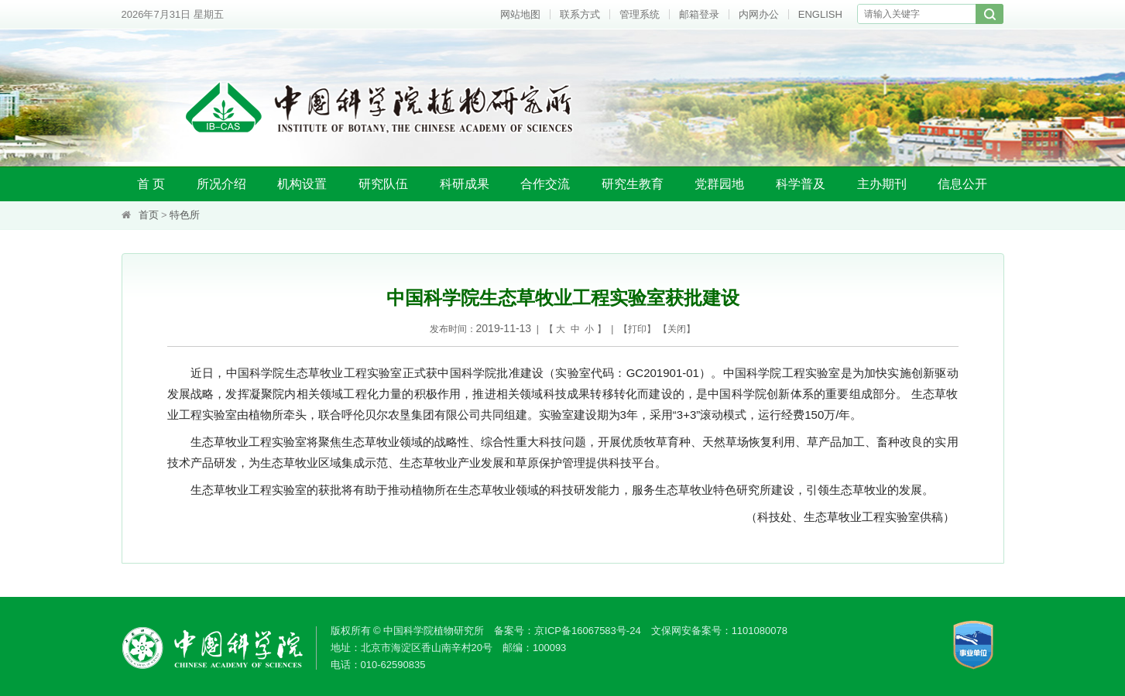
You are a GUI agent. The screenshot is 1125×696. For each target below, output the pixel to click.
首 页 (151, 183)
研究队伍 (383, 183)
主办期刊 (882, 183)
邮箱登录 (699, 14)
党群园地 (719, 183)
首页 (149, 215)
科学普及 (800, 183)
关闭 (676, 329)
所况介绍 (221, 183)
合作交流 (545, 183)
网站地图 (520, 14)
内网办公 (759, 14)
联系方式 (580, 14)
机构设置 (302, 183)
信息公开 (962, 183)
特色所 (185, 215)
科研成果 (464, 183)
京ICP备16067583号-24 (587, 630)
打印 (637, 329)
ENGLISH (820, 14)
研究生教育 (633, 183)
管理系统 (639, 14)
